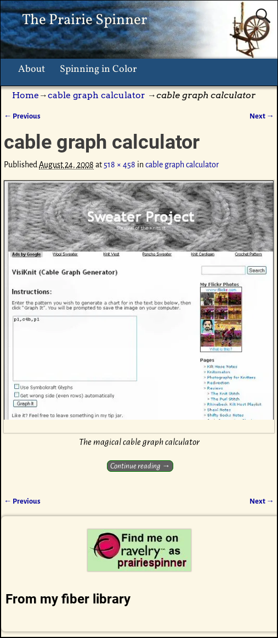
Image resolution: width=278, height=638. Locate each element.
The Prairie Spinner (84, 20)
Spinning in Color (98, 69)
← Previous (22, 116)
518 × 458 (119, 164)
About (31, 69)
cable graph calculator (96, 95)
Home (25, 95)
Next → (261, 116)
